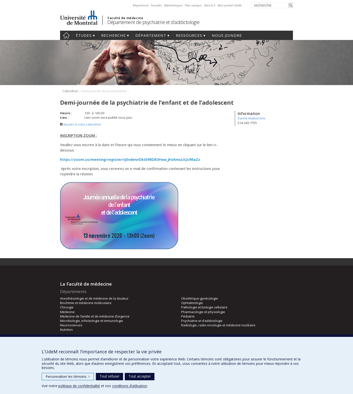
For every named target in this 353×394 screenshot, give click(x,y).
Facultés (156, 5)
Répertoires (141, 5)
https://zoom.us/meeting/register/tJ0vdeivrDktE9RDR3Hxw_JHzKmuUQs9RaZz (130, 159)
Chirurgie (67, 307)
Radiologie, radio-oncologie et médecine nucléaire (218, 325)
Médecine (67, 312)
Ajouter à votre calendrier (80, 124)
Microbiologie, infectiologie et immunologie (91, 320)
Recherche (113, 35)
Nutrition (66, 329)
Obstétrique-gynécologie (199, 298)
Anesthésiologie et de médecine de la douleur (94, 298)
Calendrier (70, 91)
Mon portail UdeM (229, 5)
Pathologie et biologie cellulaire (204, 307)
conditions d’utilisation (129, 385)
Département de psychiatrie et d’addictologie (153, 22)
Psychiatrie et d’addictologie (202, 320)
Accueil (66, 35)
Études (84, 35)
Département (150, 35)
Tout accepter (139, 376)
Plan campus (193, 5)
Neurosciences (71, 325)
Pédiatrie (188, 316)
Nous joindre (227, 35)
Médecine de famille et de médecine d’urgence (94, 316)
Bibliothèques (173, 5)
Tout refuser (109, 376)
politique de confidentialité (79, 385)
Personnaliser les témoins (68, 376)
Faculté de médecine (125, 18)
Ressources (189, 35)
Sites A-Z (209, 5)
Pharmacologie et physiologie (203, 312)
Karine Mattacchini (251, 118)
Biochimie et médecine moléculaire (86, 303)
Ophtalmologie (192, 303)
